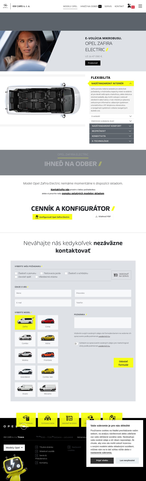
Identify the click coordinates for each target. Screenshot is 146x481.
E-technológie (100, 141)
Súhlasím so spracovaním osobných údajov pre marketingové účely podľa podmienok (104, 344)
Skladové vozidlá (46, 451)
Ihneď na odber (91, 6)
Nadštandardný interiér (107, 83)
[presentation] (94, 362)
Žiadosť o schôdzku (78, 273)
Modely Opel (70, 6)
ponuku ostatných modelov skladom (83, 193)
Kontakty (43, 462)
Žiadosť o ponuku (27, 273)
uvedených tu (104, 336)
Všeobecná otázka (48, 276)
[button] (123, 362)
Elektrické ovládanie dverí (102, 121)
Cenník (123, 16)
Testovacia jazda (52, 273)
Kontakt (119, 6)
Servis (108, 6)
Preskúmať (93, 63)
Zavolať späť (24, 276)
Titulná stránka (46, 447)
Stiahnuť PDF (103, 216)
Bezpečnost (99, 131)
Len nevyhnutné (127, 460)
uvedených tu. (104, 346)
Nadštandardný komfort (106, 125)
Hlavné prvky (57, 16)
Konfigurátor (106, 16)
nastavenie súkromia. (101, 452)
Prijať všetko (102, 460)
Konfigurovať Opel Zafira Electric (52, 217)
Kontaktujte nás (60, 189)
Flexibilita (100, 77)
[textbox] (43, 293)
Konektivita (99, 136)
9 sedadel (95, 116)
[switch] (76, 343)
